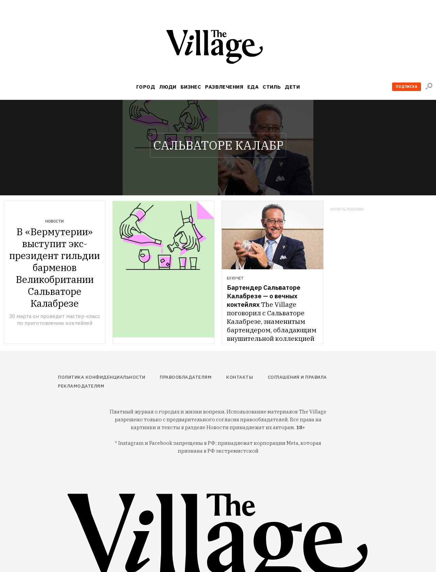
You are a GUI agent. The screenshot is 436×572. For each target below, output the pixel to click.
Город (145, 87)
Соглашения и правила (297, 377)
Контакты (239, 377)
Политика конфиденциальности (101, 377)
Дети (292, 87)
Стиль (272, 87)
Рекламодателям (81, 386)
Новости (54, 221)
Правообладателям (186, 377)
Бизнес (191, 87)
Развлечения (224, 87)
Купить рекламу (347, 209)
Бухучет (235, 278)
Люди (167, 87)
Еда (253, 87)
